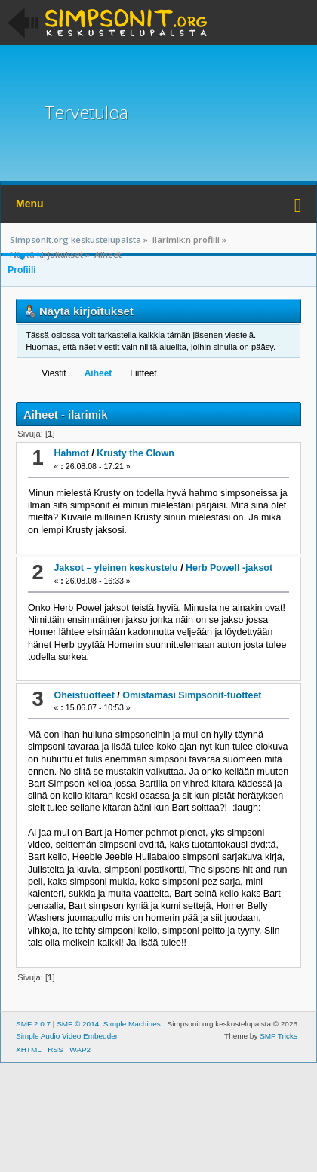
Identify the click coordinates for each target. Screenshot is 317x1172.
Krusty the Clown (135, 453)
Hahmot (71, 453)
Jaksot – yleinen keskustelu (115, 568)
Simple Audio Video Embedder (67, 1036)
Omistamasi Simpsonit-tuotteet (191, 695)
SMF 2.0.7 (33, 1024)
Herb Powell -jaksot (229, 568)
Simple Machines (132, 1024)
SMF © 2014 (78, 1024)
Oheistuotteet (84, 695)
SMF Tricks (278, 1036)
